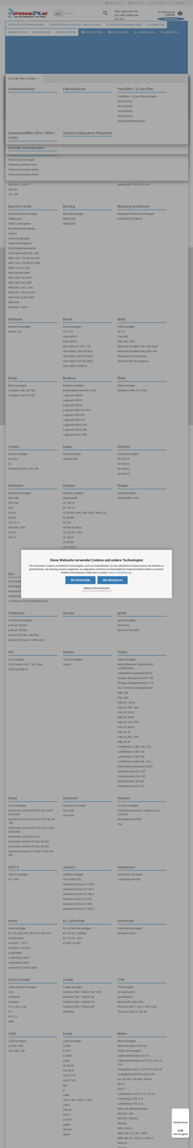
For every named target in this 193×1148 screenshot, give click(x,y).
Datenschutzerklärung (119, 572)
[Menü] (187, 1110)
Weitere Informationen (96, 588)
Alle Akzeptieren (113, 580)
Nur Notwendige (80, 580)
